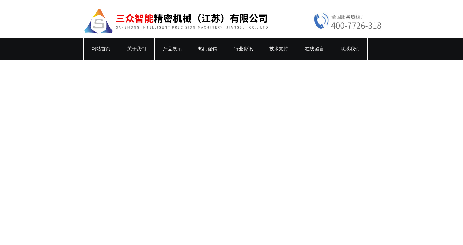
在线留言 (314, 48)
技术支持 (278, 48)
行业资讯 (243, 48)
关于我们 (136, 48)
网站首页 (100, 48)
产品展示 (172, 48)
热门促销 (207, 48)
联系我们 (350, 48)
